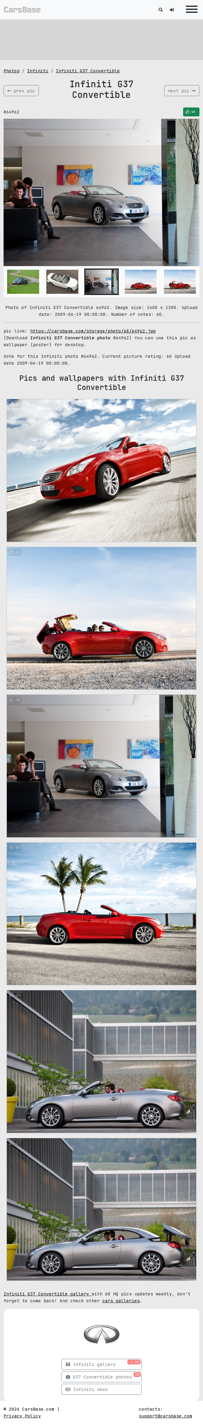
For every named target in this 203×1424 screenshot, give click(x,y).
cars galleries (121, 1300)
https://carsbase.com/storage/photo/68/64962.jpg (93, 331)
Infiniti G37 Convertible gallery (48, 1294)
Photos (12, 71)
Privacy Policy (22, 1416)
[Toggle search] (160, 9)
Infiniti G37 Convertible (88, 71)
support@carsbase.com (165, 1416)
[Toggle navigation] (190, 9)
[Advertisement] (101, 39)
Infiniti (37, 71)
